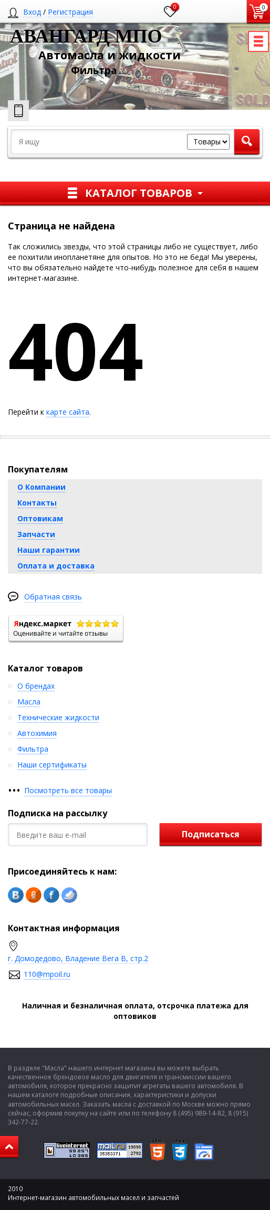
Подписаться (211, 834)
